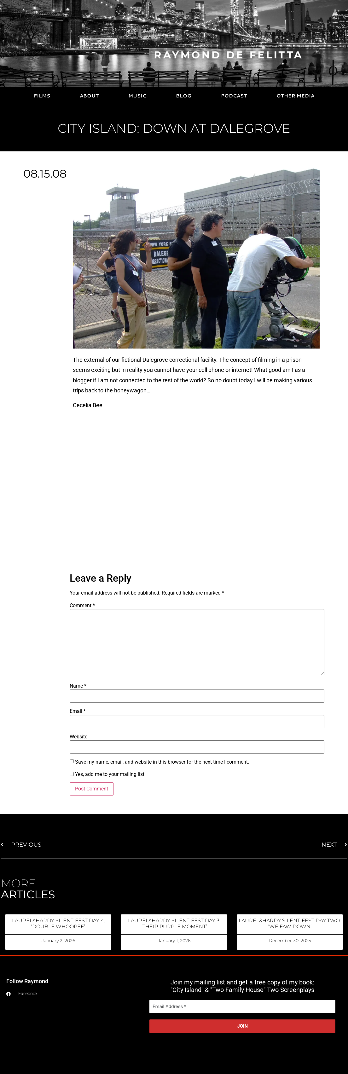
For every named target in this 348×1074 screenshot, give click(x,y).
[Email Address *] (242, 1006)
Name (78, 686)
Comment (82, 605)
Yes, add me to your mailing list (107, 774)
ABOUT (89, 95)
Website (78, 736)
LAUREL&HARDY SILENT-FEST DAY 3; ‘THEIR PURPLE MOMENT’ (174, 924)
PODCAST (234, 95)
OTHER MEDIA (295, 95)
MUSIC (137, 95)
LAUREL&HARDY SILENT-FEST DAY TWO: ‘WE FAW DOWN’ (290, 924)
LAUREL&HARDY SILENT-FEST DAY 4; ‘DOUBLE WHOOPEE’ (58, 924)
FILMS (42, 95)
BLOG (183, 95)
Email (78, 711)
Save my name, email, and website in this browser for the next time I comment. (162, 762)
